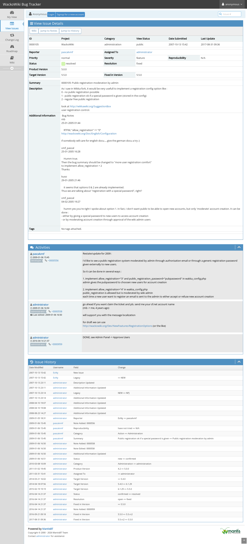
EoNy (55, 372)
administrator (144, 52)
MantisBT (47, 528)
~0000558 (56, 311)
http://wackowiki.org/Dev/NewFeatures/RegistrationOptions (117, 326)
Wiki (34, 30)
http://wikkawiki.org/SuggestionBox (90, 106)
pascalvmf (67, 52)
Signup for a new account (70, 14)
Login (51, 14)
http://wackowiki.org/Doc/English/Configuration (89, 133)
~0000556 (53, 260)
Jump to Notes (49, 30)
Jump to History (70, 30)
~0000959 (56, 344)
